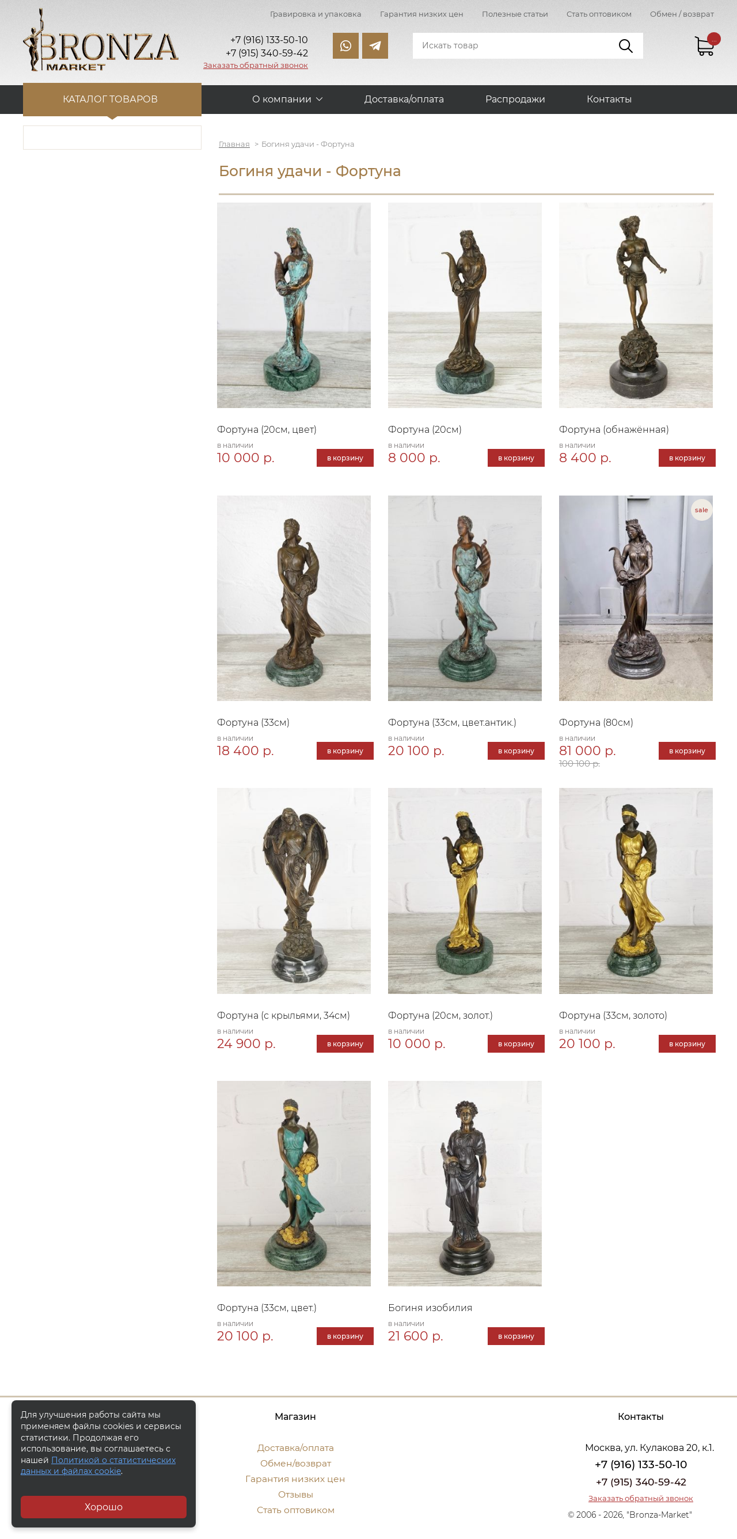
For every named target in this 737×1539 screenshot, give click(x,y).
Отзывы (295, 1499)
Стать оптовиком (599, 13)
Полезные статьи (515, 13)
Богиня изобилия (432, 1313)
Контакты (609, 98)
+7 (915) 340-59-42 (640, 1487)
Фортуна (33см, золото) (614, 1018)
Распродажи (515, 98)
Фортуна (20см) (427, 430)
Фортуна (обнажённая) (615, 430)
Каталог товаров (112, 98)
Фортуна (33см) (255, 724)
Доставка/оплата (404, 98)
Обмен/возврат (295, 1468)
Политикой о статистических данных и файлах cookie (98, 1466)
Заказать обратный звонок (255, 65)
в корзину (344, 458)
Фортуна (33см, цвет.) (268, 1313)
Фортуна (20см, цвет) (268, 430)
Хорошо (104, 1507)
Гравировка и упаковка (316, 13)
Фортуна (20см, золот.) (442, 1018)
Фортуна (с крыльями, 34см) (285, 1018)
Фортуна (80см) (597, 724)
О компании (281, 98)
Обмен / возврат (682, 13)
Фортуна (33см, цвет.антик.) (454, 724)
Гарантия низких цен (422, 13)
